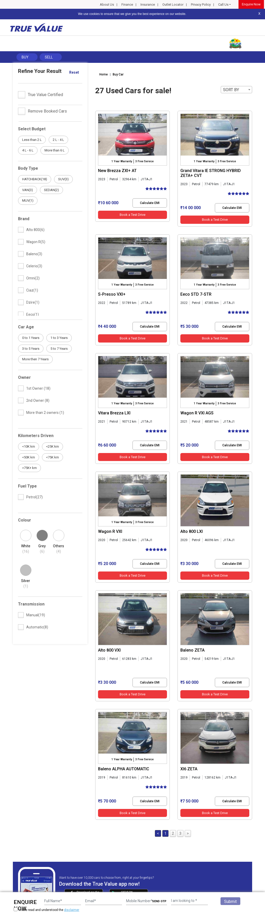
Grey (42, 549)
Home (103, 74)
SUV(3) (63, 179)
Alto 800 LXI (191, 531)
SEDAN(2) (51, 190)
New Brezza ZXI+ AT (117, 170)
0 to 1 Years (30, 338)
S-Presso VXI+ (112, 294)
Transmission (31, 604)
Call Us (223, 4)
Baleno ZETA (192, 650)
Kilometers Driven (36, 435)
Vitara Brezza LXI (114, 413)
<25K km (52, 446)
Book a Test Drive (132, 215)
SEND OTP (159, 901)
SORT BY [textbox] (231, 89)
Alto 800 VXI (109, 650)
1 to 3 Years (59, 338)
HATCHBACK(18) (34, 179)
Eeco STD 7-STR (195, 294)
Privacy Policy (201, 4)
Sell (49, 57)
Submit (230, 901)
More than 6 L (55, 150)
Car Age (26, 327)
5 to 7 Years (59, 349)
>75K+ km (29, 468)
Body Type (28, 168)
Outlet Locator (172, 4)
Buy (25, 57)
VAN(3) (27, 190)
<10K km (28, 446)
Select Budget (32, 128)
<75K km (52, 457)
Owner (24, 377)
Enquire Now (251, 4)
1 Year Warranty (121, 161)
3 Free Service (144, 161)
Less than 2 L (32, 140)
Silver (25, 584)
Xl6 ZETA (188, 768)
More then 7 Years (35, 359)
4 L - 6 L (27, 150)
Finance (127, 4)
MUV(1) (27, 200)
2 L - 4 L (58, 140)
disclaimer (71, 910)
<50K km (28, 457)
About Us (107, 4)
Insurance (147, 4)
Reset (74, 72)
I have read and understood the (46, 910)
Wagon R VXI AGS (197, 413)
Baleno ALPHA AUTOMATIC (123, 768)
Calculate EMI (150, 203)
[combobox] (236, 89)
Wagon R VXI (110, 531)
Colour (24, 520)
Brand (23, 218)
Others (58, 549)
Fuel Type (27, 486)
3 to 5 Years (30, 349)
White (25, 549)
